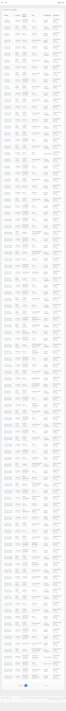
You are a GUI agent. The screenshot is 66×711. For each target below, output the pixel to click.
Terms (60, 699)
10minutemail (49, 698)
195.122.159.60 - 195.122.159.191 (8, 425)
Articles (56, 698)
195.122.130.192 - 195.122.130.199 (8, 246)
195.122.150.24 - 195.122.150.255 (8, 345)
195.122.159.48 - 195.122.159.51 (8, 405)
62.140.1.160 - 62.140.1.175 (7, 47)
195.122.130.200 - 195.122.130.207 (8, 253)
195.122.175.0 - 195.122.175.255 (8, 584)
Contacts (50, 699)
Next (46, 685)
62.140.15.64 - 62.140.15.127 (7, 140)
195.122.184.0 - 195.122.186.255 (8, 624)
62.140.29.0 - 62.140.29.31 (7, 166)
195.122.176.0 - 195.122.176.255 (8, 590)
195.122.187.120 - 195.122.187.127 (8, 670)
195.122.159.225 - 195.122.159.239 (8, 438)
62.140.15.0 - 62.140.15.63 (7, 133)
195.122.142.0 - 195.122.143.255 (8, 312)
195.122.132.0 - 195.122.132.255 (8, 279)
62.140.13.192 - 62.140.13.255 (8, 127)
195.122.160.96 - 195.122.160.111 (8, 478)
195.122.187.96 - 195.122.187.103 (8, 650)
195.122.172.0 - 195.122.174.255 (8, 577)
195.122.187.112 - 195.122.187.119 (8, 663)
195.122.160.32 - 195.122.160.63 (8, 465)
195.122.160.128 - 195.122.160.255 (8, 491)
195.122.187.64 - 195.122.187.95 (8, 644)
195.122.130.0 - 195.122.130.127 (8, 226)
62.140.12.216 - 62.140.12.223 (8, 100)
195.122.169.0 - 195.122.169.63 (8, 531)
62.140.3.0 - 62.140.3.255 (7, 67)
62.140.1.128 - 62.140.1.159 (7, 41)
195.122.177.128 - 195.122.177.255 (8, 604)
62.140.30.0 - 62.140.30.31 (7, 193)
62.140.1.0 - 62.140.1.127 (7, 34)
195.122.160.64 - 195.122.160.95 (8, 471)
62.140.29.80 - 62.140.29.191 (7, 180)
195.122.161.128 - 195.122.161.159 (8, 504)
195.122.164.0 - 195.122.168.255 (8, 524)
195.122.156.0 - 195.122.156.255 (8, 372)
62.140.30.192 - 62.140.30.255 (8, 206)
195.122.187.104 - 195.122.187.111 (8, 657)
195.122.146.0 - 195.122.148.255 (8, 325)
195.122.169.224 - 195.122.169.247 (8, 557)
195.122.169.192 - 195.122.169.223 (8, 551)
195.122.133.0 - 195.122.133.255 (8, 286)
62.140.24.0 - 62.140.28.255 (7, 160)
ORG (62, 698)
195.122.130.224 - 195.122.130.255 (8, 266)
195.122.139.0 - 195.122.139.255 (8, 299)
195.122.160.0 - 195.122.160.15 (8, 451)
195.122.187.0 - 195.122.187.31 (8, 630)
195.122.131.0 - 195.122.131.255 (8, 272)
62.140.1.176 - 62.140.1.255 (7, 54)
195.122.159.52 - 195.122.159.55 (8, 412)
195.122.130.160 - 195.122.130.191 (8, 239)
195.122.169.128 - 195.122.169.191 (8, 544)
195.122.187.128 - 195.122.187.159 (8, 677)
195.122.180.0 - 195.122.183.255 (8, 617)
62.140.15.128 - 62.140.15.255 (8, 147)
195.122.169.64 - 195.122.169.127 (8, 537)
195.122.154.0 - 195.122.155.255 (8, 365)
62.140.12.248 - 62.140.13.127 (8, 113)
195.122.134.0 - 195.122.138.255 (8, 292)
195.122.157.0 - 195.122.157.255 (8, 379)
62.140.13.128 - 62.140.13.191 (8, 120)
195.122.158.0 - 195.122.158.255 (8, 385)
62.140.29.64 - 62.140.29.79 (7, 173)
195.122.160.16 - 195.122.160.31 (8, 458)
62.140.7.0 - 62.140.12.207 (7, 87)
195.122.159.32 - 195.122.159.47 (8, 398)
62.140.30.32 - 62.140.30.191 (7, 200)
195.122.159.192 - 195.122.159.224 (8, 431)
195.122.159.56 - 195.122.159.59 (8, 418)
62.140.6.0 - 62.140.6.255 (7, 80)
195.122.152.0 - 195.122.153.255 (8, 359)
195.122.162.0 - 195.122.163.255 (8, 518)
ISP (59, 698)
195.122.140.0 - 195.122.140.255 (8, 306)
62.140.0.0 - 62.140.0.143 (7, 21)
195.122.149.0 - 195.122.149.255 (8, 332)
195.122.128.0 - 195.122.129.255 (8, 219)
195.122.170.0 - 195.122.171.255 (8, 571)
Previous (20, 685)
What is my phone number (38, 698)
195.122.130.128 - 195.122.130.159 (8, 233)
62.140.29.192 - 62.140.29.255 (8, 186)
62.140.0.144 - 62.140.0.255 (7, 27)
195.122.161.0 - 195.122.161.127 (8, 498)
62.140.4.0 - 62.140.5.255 (7, 74)
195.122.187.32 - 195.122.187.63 (8, 637)
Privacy (56, 699)
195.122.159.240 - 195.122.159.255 (8, 445)
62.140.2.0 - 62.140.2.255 (7, 60)
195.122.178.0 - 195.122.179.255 (8, 610)
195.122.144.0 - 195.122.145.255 (8, 319)
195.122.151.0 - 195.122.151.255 (8, 352)
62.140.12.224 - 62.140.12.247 (8, 107)
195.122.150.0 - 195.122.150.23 (8, 339)
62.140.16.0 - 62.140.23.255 (7, 153)
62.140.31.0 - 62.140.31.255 (7, 213)
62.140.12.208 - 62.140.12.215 (8, 94)
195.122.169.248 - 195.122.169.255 (8, 564)
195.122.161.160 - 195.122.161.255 (8, 511)
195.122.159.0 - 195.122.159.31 (8, 392)
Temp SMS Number (25, 698)
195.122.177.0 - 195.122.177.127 (8, 597)
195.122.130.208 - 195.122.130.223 (8, 259)
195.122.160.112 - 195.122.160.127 (8, 484)
